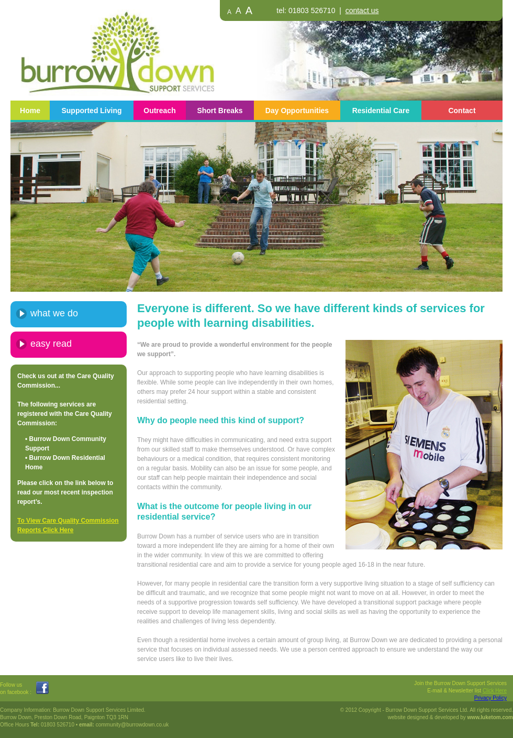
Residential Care (381, 110)
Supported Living (91, 110)
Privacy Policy (490, 698)
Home (30, 110)
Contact (461, 110)
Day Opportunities (297, 110)
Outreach (159, 110)
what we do (54, 313)
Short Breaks (219, 110)
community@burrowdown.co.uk (132, 725)
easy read (51, 343)
